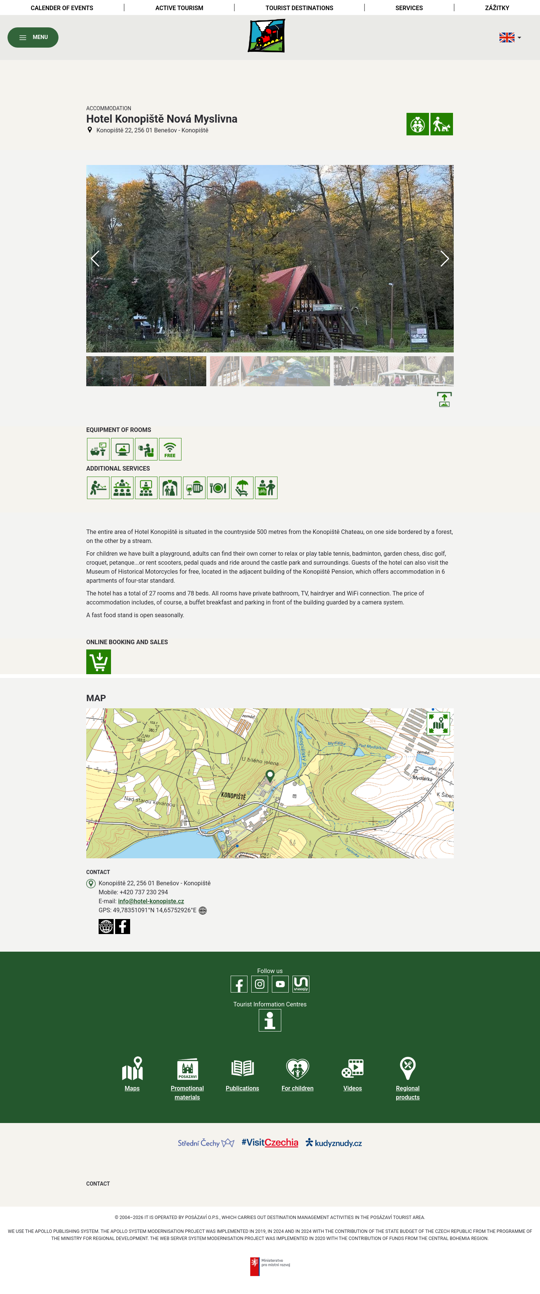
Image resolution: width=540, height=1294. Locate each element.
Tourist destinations (299, 8)
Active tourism (179, 8)
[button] (445, 258)
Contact (98, 1184)
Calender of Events (62, 8)
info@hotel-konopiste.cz (151, 901)
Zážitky (497, 8)
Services (409, 8)
